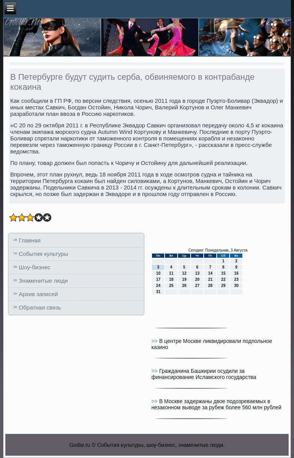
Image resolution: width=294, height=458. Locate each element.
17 (158, 279)
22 (223, 279)
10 (158, 273)
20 (197, 279)
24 (158, 285)
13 (197, 273)
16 (236, 273)
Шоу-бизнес (34, 267)
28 (210, 285)
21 (210, 279)
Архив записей (38, 294)
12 (184, 273)
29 (223, 285)
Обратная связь (40, 307)
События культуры (43, 253)
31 (158, 292)
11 (171, 273)
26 (184, 285)
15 (223, 273)
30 (236, 285)
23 (236, 279)
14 (210, 273)
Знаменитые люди (43, 280)
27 (197, 285)
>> (155, 341)
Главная (30, 240)
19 (184, 279)
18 (171, 279)
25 (171, 285)
